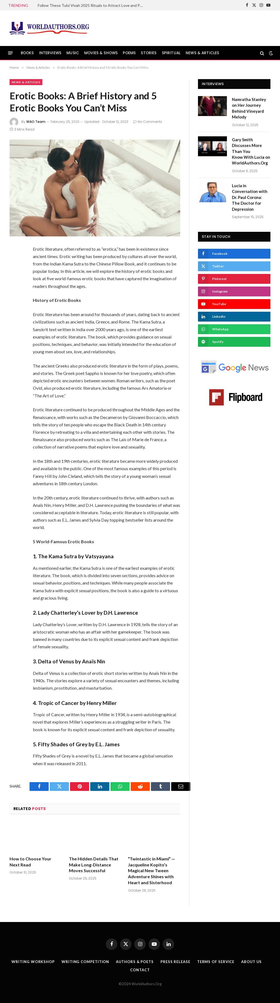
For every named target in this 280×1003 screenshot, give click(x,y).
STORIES (148, 53)
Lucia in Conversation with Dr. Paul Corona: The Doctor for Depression (249, 197)
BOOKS (27, 53)
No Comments (147, 121)
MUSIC (72, 53)
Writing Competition (85, 961)
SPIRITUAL (171, 53)
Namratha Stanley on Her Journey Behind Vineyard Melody (249, 108)
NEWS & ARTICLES (202, 53)
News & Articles (26, 82)
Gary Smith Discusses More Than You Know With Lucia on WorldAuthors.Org (251, 151)
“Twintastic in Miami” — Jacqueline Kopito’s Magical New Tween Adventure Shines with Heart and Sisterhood (151, 870)
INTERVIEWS (50, 53)
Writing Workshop (32, 961)
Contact (140, 970)
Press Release (175, 961)
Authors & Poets (135, 961)
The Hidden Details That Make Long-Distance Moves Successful (93, 864)
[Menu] (10, 53)
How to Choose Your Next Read (30, 861)
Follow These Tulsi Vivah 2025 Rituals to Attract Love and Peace (92, 5)
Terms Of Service (215, 961)
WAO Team (35, 121)
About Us (251, 961)
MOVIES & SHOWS (101, 53)
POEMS (129, 53)
